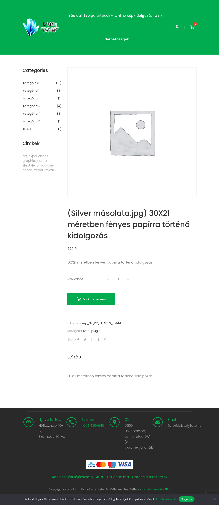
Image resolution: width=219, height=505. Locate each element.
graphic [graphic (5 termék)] (28, 160)
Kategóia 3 (30, 83)
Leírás (74, 357)
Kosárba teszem (94, 299)
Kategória (30, 98)
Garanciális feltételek (149, 477)
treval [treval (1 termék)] (49, 170)
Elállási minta (118, 477)
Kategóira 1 (30, 91)
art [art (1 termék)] (24, 156)
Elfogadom (186, 499)
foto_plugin (91, 331)
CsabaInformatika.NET (155, 490)
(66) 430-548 (93, 425)
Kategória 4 (31, 114)
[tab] (74, 357)
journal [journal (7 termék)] (42, 160)
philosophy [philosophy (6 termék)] (45, 165)
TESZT (26, 129)
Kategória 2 (31, 106)
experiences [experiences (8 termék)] (38, 156)
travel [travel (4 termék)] (38, 170)
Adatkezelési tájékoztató (73, 477)
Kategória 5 (31, 121)
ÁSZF (100, 477)
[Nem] (214, 499)
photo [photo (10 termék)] (27, 170)
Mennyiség (75, 279)
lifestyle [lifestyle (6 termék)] (28, 165)
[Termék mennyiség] (118, 279)
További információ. (166, 499)
